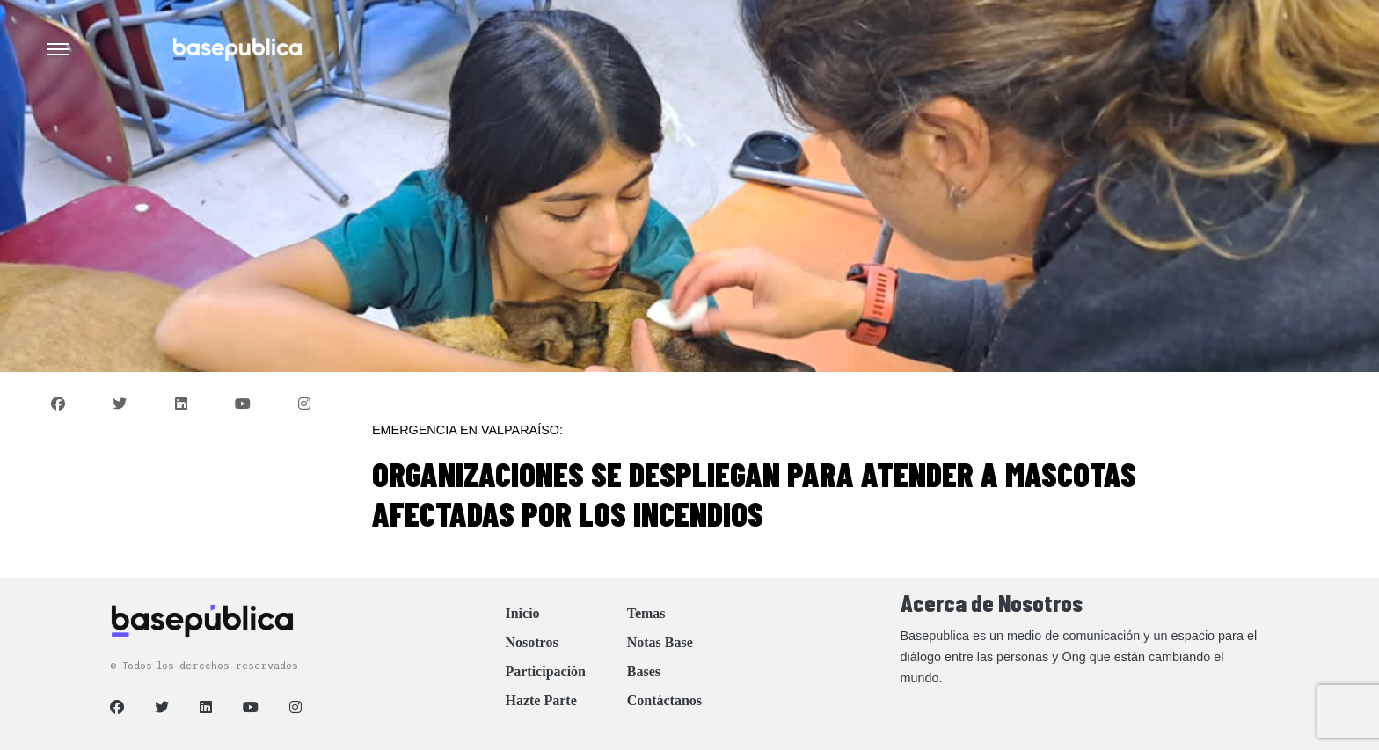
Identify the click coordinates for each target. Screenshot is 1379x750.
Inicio (522, 613)
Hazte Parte (540, 700)
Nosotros (531, 642)
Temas (646, 613)
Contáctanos (664, 700)
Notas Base (660, 642)
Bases (643, 671)
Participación (545, 671)
